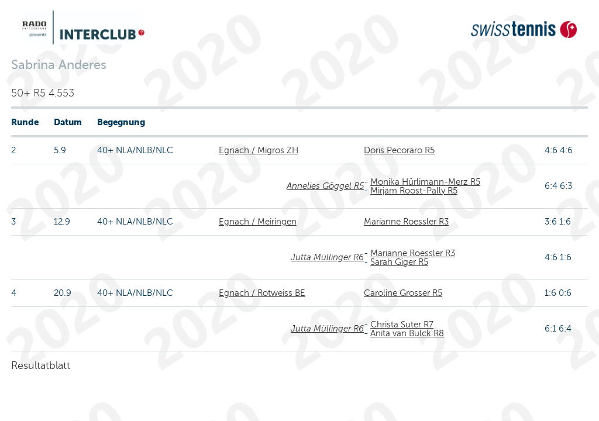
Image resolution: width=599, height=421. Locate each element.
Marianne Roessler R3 (406, 221)
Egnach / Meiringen (258, 221)
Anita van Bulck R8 (407, 333)
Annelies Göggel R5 (325, 186)
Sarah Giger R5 (399, 262)
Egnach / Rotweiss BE (262, 293)
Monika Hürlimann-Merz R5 (425, 182)
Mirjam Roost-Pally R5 (413, 190)
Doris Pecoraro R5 (399, 150)
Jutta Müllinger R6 (327, 257)
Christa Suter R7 (401, 324)
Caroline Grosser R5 (403, 293)
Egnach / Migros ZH (258, 150)
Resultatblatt (40, 365)
